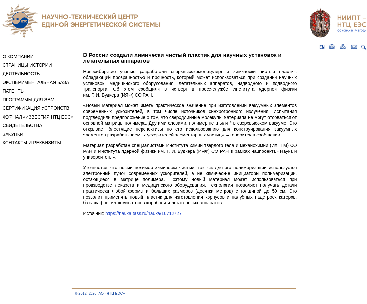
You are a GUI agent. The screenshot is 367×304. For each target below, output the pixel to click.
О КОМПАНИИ (18, 56)
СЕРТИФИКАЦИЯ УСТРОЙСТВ (36, 108)
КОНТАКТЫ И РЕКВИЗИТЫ (32, 142)
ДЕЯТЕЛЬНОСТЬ (21, 73)
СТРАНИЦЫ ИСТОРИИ (27, 65)
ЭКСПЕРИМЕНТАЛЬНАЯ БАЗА (36, 82)
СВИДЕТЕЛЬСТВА (22, 125)
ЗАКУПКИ (13, 134)
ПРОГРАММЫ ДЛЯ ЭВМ (29, 99)
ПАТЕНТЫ (14, 91)
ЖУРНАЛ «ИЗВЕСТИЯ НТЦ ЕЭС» (38, 117)
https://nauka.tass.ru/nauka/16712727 (143, 213)
